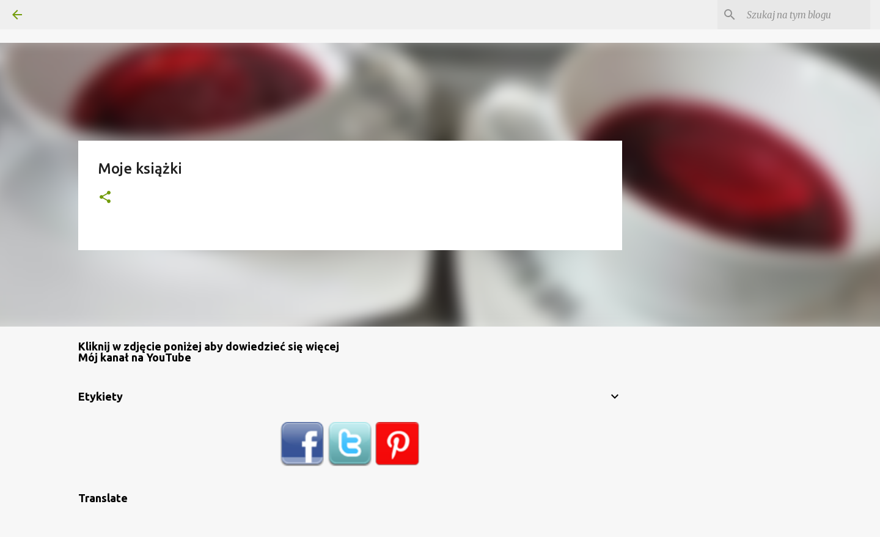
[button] (105, 198)
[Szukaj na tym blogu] (806, 14)
